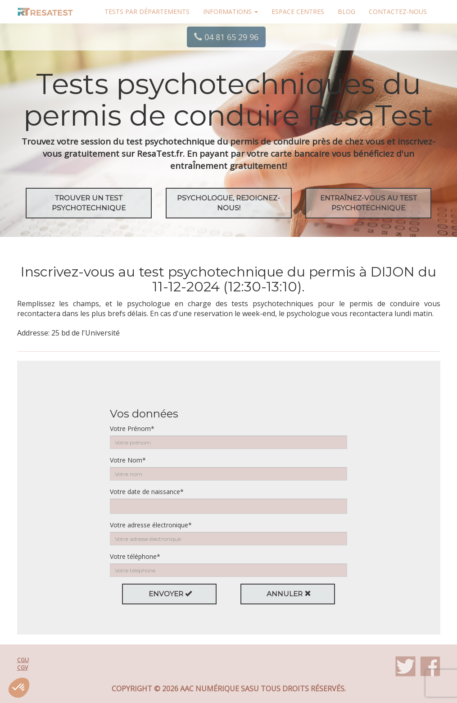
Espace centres (297, 11)
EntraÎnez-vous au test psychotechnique (368, 203)
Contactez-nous (398, 11)
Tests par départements (147, 11)
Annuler (289, 594)
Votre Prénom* (132, 428)
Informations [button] (230, 11)
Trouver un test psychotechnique (89, 203)
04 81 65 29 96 (226, 37)
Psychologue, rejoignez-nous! (228, 203)
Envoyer (170, 594)
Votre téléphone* (135, 556)
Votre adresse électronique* (151, 525)
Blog (346, 11)
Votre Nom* (128, 460)
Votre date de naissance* (147, 491)
